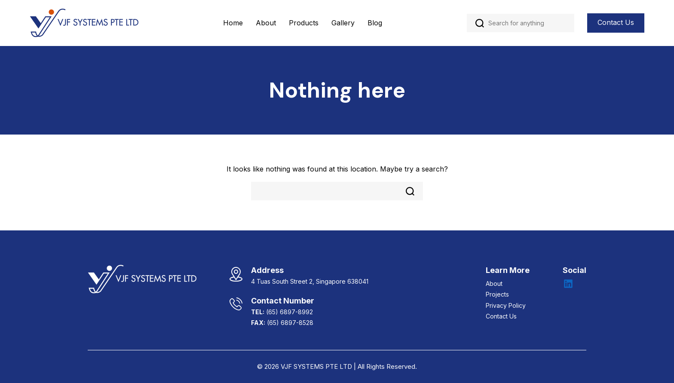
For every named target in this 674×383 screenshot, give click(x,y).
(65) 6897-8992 (289, 312)
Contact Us (615, 22)
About (266, 22)
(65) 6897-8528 (290, 322)
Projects (497, 294)
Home (233, 22)
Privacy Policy (506, 305)
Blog (375, 22)
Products (304, 22)
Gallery (343, 22)
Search (479, 23)
